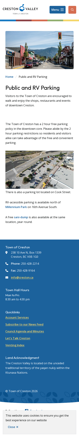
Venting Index (14, 345)
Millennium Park (16, 207)
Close (11, 427)
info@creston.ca (22, 277)
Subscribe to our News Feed (24, 324)
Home (9, 77)
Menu (55, 10)
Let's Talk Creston (17, 338)
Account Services (17, 317)
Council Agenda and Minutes (24, 331)
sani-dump (21, 217)
